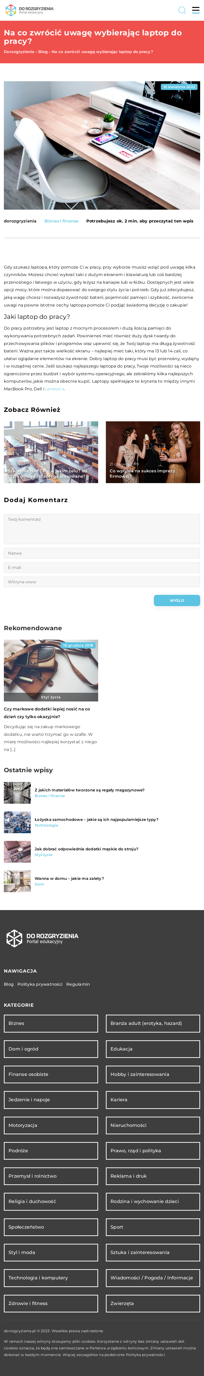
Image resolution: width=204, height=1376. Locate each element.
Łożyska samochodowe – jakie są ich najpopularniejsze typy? (97, 819)
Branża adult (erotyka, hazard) (146, 1023)
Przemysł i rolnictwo (32, 1176)
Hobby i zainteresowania (139, 1074)
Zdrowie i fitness (28, 1303)
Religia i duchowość (32, 1201)
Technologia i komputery (38, 1278)
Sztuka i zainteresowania (140, 1252)
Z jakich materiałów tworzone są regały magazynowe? (90, 790)
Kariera (118, 1100)
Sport (116, 1227)
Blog (9, 984)
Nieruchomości (128, 1125)
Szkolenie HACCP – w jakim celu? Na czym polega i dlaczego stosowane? (48, 473)
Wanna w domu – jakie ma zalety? (69, 878)
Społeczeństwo (26, 1227)
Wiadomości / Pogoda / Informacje (151, 1278)
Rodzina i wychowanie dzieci (144, 1201)
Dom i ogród (23, 1049)
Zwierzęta (122, 1303)
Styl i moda (21, 1252)
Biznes (16, 1023)
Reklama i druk (128, 1176)
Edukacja (121, 1049)
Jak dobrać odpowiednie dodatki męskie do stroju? (86, 849)
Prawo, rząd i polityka (135, 1151)
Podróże (18, 1151)
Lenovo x (54, 388)
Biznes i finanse (61, 221)
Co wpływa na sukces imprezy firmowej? (142, 473)
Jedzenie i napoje (29, 1100)
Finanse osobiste (28, 1074)
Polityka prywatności (39, 984)
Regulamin (78, 984)
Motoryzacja (22, 1125)
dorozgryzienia (20, 221)
